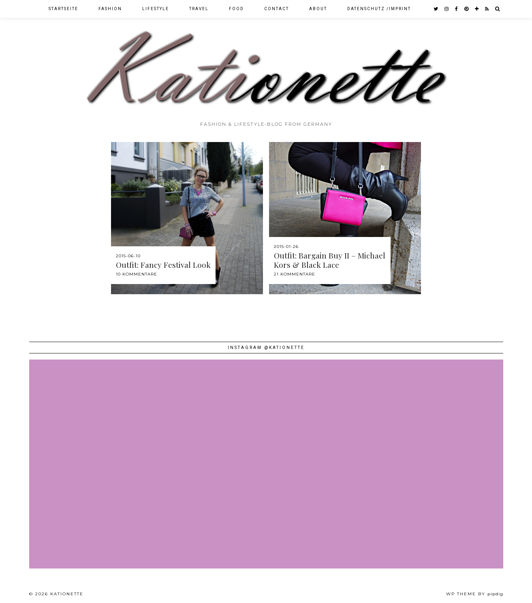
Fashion (110, 8)
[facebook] (457, 9)
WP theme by (474, 594)
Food (236, 8)
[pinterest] (466, 9)
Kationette (66, 594)
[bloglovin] (477, 9)
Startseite (63, 8)
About (318, 8)
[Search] (497, 9)
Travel (199, 8)
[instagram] (446, 9)
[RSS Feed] (487, 9)
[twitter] (436, 9)
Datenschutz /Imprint (379, 8)
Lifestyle (155, 8)
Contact (276, 8)
